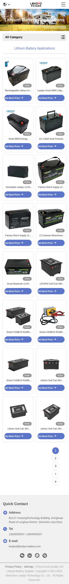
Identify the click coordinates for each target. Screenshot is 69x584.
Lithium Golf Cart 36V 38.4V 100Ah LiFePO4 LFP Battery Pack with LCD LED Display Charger (51, 380)
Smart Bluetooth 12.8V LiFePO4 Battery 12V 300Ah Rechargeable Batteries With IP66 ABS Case (18, 284)
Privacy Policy (13, 566)
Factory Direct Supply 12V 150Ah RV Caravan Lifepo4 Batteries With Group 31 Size (51, 187)
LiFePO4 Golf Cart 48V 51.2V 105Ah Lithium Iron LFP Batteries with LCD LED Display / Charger (51, 284)
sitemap (28, 566)
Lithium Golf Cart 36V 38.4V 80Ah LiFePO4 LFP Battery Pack (51, 428)
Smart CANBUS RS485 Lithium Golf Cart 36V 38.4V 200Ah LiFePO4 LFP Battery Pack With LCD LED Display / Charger (51, 332)
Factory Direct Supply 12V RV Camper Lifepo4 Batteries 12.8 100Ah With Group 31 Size (18, 235)
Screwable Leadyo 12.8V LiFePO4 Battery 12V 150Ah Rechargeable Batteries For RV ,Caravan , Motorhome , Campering (17, 187)
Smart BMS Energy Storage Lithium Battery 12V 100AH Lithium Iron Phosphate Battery (18, 139)
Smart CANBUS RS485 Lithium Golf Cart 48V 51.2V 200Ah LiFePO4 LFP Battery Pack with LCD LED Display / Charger (17, 380)
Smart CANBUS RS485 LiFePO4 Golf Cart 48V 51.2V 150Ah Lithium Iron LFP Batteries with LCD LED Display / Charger (18, 332)
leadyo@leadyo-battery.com (25, 546)
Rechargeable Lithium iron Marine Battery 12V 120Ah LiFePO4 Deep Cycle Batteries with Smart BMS (18, 90)
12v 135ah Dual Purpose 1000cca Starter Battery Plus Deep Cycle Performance (51, 139)
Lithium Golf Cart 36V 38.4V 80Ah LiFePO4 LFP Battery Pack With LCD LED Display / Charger (18, 428)
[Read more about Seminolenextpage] (55, 474)
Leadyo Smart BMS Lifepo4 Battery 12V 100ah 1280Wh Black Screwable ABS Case (51, 90)
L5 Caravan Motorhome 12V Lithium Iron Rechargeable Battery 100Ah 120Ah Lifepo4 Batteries (51, 235)
